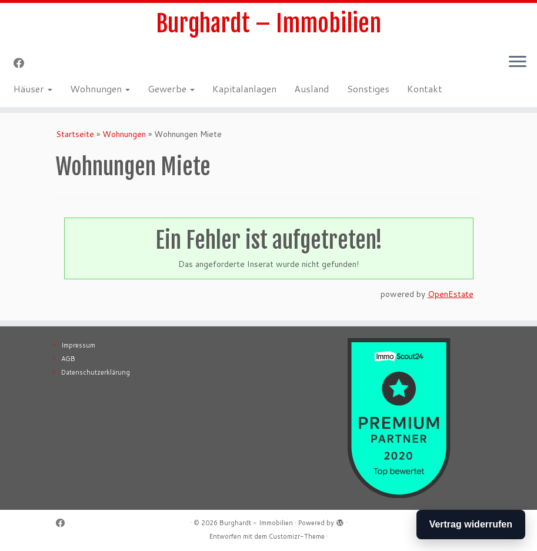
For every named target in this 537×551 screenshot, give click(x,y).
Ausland (311, 88)
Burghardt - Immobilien (256, 522)
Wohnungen (100, 88)
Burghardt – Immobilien (268, 23)
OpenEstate (450, 294)
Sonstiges (368, 88)
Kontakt (424, 88)
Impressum (78, 345)
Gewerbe (171, 88)
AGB (68, 358)
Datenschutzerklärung (95, 372)
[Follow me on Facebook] (23, 63)
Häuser (33, 88)
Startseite (75, 134)
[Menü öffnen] (517, 62)
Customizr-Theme (297, 536)
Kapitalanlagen (244, 88)
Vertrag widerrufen (470, 524)
